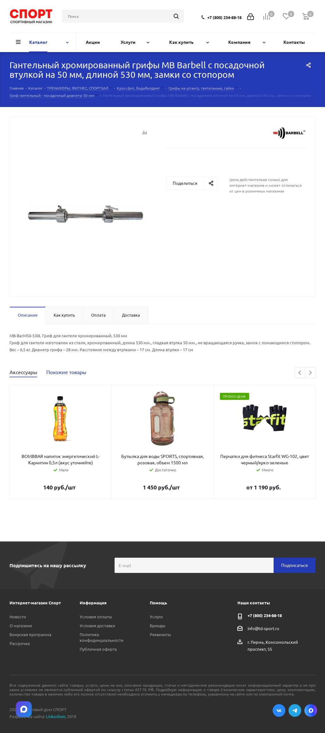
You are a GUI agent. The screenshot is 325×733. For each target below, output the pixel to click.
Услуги (156, 616)
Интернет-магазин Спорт (35, 602)
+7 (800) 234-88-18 (224, 17)
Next (310, 373)
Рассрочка (20, 643)
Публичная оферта (98, 649)
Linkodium (55, 716)
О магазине (21, 625)
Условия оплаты (96, 616)
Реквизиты (160, 634)
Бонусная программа (30, 634)
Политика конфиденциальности (101, 637)
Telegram (295, 710)
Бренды (157, 625)
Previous (300, 373)
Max (310, 710)
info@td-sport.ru (263, 628)
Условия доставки (97, 625)
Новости (18, 616)
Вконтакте (279, 710)
